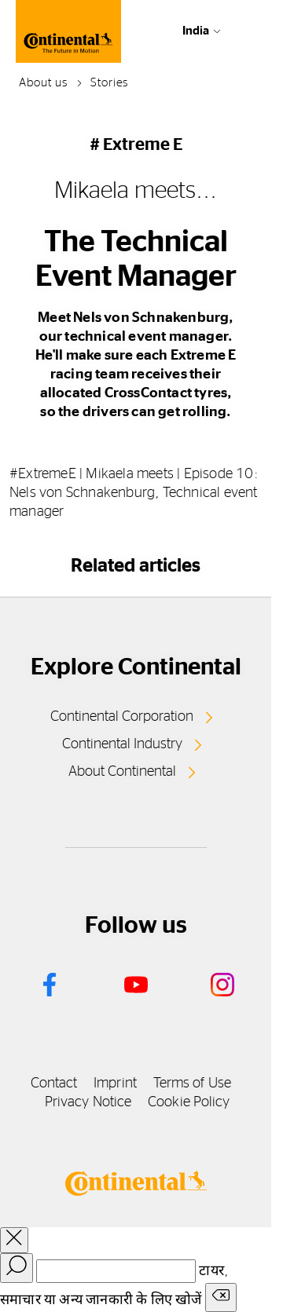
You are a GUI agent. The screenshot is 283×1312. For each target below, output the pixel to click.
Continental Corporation (121, 717)
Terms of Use (192, 1083)
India (195, 31)
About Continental (122, 772)
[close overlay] (14, 1240)
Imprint (115, 1083)
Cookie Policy (189, 1102)
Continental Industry (122, 744)
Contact (54, 1083)
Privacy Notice (88, 1102)
